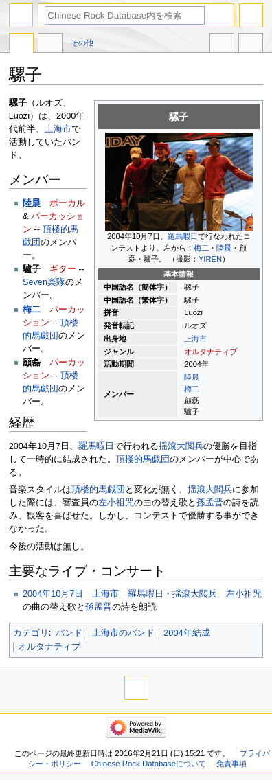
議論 (50, 45)
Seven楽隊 (44, 282)
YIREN (210, 259)
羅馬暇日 (183, 236)
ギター (62, 269)
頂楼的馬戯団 (143, 459)
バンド (69, 633)
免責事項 (231, 763)
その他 (82, 42)
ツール (250, 45)
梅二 (201, 248)
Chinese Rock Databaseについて (148, 763)
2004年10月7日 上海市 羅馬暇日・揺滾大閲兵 (120, 594)
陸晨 (223, 248)
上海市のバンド (123, 633)
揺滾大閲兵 (181, 446)
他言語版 (222, 45)
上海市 (195, 338)
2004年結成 (186, 633)
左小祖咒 (116, 502)
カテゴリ (31, 633)
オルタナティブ (210, 351)
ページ (21, 45)
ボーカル (67, 203)
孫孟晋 (209, 502)
